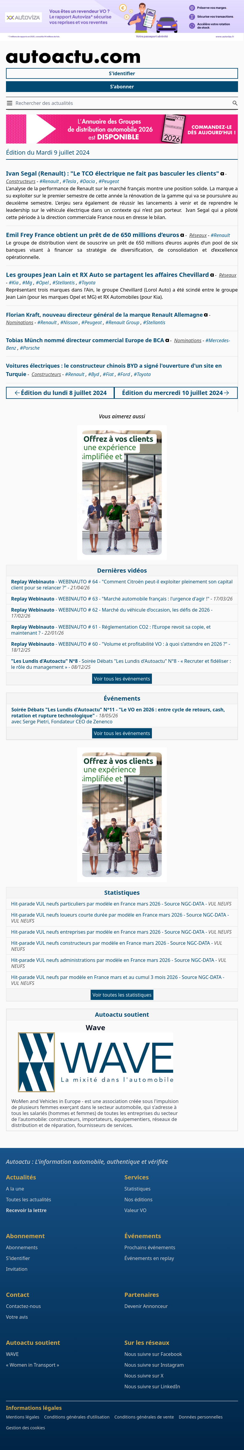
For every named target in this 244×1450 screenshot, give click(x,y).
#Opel (42, 282)
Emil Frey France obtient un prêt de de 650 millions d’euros (92, 235)
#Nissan (69, 322)
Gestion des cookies (25, 1428)
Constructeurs (21, 181)
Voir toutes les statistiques (121, 995)
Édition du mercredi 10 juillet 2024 (176, 393)
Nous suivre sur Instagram (154, 1365)
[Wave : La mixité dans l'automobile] (95, 1062)
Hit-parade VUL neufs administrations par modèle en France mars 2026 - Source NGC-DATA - (118, 963)
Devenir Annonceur (146, 1306)
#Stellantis (63, 282)
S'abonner (122, 86)
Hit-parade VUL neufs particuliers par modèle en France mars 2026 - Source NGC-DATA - (121, 903)
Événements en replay (149, 1258)
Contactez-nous (23, 1306)
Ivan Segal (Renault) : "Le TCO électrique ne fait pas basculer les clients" (112, 173)
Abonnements (22, 1247)
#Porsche (29, 348)
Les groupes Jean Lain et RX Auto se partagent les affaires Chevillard (107, 275)
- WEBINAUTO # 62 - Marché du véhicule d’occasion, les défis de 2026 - (112, 612)
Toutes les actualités (28, 1199)
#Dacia (87, 181)
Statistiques (137, 1188)
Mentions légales (22, 1417)
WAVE (12, 1354)
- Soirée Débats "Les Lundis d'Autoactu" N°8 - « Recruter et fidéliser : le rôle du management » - (121, 664)
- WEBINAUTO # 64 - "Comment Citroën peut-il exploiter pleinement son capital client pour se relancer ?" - (122, 584)
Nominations (19, 322)
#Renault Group (122, 322)
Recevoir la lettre (26, 1210)
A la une (15, 1188)
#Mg (27, 282)
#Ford (124, 374)
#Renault (49, 181)
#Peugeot (109, 181)
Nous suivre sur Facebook (153, 1354)
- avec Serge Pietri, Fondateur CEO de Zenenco (118, 715)
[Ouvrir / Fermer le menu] (11, 103)
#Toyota (86, 282)
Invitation (17, 1269)
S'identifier (122, 73)
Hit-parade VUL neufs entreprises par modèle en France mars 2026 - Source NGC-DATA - (121, 932)
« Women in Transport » (32, 1365)
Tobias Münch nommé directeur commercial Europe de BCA (85, 340)
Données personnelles (201, 1417)
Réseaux (198, 235)
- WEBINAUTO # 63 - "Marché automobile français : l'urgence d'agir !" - (122, 598)
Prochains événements (149, 1247)
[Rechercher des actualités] (235, 103)
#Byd (93, 374)
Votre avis (17, 1317)
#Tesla (69, 181)
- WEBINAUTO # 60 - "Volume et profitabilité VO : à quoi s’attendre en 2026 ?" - (120, 647)
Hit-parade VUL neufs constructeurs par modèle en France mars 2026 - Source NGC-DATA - (116, 946)
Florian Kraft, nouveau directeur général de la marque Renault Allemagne (104, 314)
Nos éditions (138, 1199)
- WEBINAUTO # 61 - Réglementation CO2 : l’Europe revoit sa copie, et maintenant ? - (111, 630)
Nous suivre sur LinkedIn (152, 1386)
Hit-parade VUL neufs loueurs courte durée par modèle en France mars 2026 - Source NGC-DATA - (120, 918)
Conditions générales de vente (144, 1417)
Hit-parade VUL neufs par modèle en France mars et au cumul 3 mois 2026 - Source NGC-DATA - (117, 980)
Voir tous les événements (122, 678)
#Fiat (108, 374)
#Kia (14, 282)
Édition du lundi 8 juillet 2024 (60, 393)
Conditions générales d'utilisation (77, 1417)
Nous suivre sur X (144, 1375)
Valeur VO (135, 1210)
